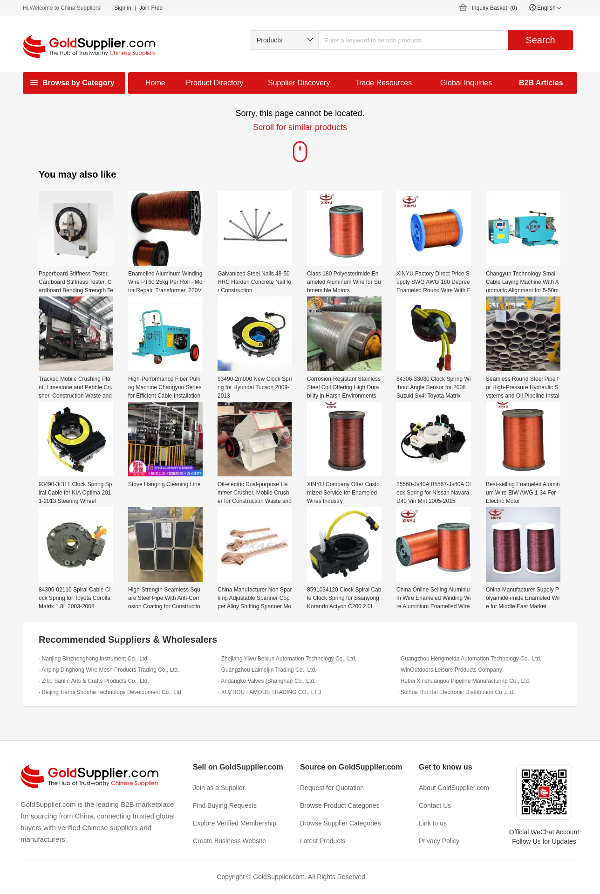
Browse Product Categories (339, 805)
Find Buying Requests (225, 805)
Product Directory (215, 83)
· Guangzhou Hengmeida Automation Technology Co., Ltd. (469, 658)
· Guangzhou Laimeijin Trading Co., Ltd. (267, 670)
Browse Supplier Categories (340, 823)
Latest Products (322, 841)
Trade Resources (383, 83)
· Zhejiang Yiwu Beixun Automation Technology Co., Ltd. (287, 658)
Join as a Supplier (219, 787)
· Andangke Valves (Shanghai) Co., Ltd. (266, 681)
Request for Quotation (332, 787)
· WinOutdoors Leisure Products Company (449, 670)
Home (155, 83)
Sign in (122, 8)
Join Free (151, 8)
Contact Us (435, 805)
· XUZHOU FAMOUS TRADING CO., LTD (269, 692)
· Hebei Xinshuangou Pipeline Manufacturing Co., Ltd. (464, 681)
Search (540, 40)
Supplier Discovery (299, 83)
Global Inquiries (466, 83)
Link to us (433, 823)
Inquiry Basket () (494, 8)
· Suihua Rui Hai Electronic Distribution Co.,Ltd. (455, 692)
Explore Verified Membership (234, 823)
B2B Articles (541, 83)
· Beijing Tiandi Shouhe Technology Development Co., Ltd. (111, 692)
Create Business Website (229, 841)
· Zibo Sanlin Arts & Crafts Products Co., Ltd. (94, 681)
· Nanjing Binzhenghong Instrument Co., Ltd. (94, 658)
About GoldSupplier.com (454, 787)
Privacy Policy (439, 841)
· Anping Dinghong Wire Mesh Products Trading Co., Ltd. (109, 670)
